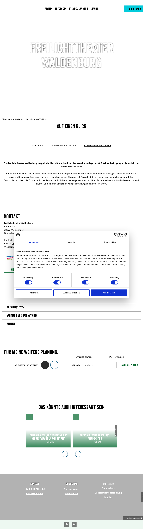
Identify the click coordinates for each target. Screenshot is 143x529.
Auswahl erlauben (71, 293)
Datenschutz (108, 488)
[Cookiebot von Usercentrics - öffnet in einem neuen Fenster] (116, 235)
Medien (108, 497)
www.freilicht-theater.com (97, 145)
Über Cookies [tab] (110, 242)
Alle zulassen (109, 293)
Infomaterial (71, 493)
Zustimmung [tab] (33, 242)
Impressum (108, 483)
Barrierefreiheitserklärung (108, 492)
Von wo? (76, 365)
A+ (74, 524)
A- (67, 524)
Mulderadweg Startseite (12, 119)
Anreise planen (129, 365)
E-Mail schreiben (34, 493)
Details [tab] (71, 242)
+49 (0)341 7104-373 (34, 489)
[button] (133, 8)
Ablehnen (34, 293)
